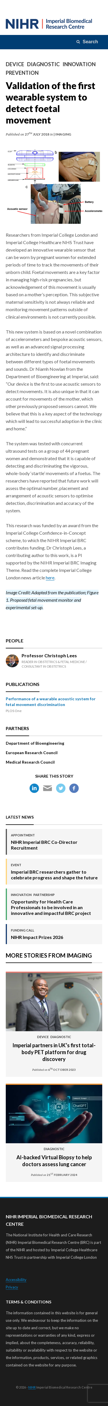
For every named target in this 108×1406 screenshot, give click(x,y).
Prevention (22, 73)
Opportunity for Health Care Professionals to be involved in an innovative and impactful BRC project (54, 904)
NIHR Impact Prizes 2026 (37, 934)
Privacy (12, 1287)
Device (15, 64)
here (50, 577)
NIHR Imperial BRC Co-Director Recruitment (54, 841)
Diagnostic (43, 64)
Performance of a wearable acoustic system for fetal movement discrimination (51, 701)
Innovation (79, 64)
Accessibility (16, 1279)
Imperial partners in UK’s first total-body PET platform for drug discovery (54, 1048)
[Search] (87, 42)
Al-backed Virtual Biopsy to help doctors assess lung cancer (54, 1157)
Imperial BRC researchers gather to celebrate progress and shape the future (54, 871)
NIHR (32, 1387)
